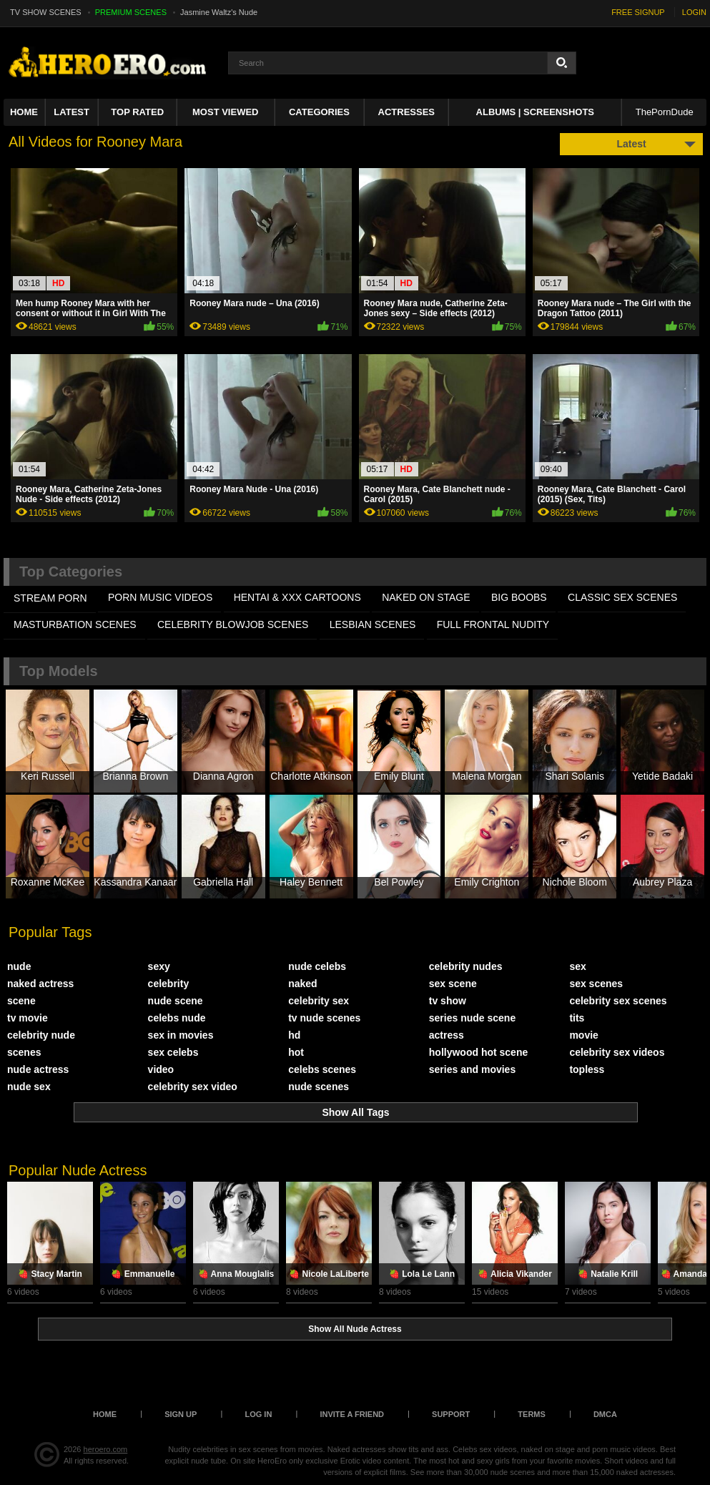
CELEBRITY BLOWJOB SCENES (232, 624)
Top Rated (137, 112)
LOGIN (694, 12)
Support (451, 1414)
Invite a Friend (352, 1414)
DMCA (605, 1414)
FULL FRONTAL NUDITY (493, 624)
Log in (258, 1414)
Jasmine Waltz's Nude (218, 12)
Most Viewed (225, 112)
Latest (71, 112)
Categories (319, 112)
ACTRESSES (406, 112)
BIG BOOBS (519, 597)
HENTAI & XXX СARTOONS (297, 597)
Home (24, 112)
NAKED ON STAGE (426, 597)
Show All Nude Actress (354, 1329)
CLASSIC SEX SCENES (622, 597)
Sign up (180, 1414)
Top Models (58, 671)
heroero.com (106, 1449)
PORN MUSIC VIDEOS (160, 597)
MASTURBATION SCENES (75, 624)
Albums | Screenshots (535, 112)
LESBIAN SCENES (373, 624)
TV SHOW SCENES (46, 12)
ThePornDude (665, 112)
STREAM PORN (50, 598)
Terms (532, 1414)
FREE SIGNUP (638, 12)
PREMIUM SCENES (131, 12)
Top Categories (70, 571)
